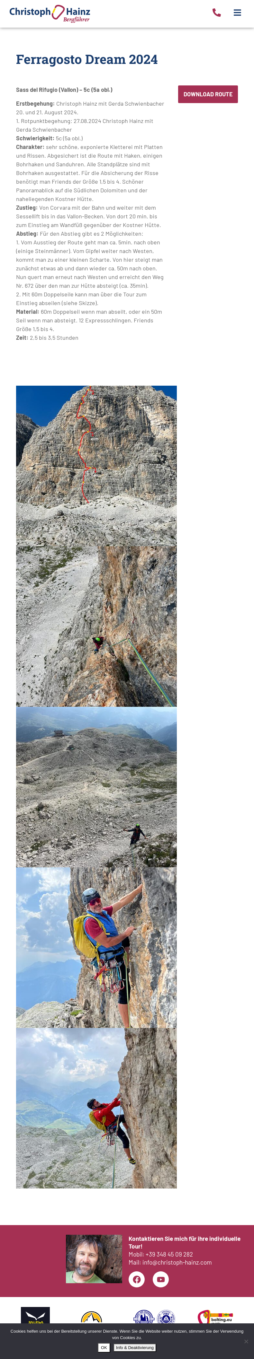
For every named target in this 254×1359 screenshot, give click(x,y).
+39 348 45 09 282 (169, 1254)
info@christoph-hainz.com (177, 1262)
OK (104, 1347)
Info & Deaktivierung (135, 1347)
